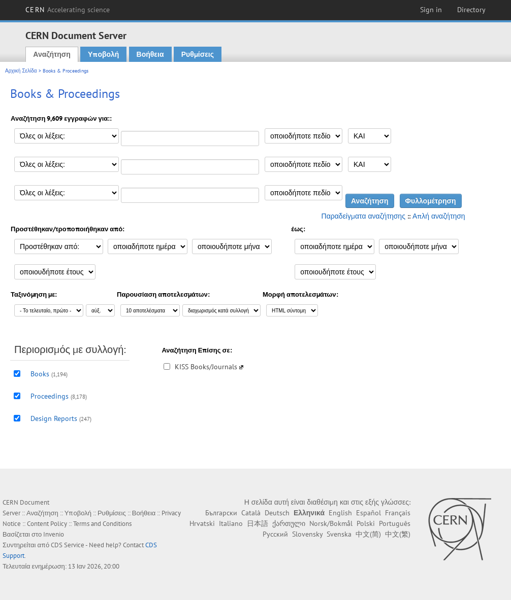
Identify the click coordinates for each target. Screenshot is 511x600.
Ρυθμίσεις (197, 54)
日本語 (257, 523)
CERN (67, 9)
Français (397, 512)
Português (394, 523)
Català (251, 512)
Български (221, 512)
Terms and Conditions (102, 523)
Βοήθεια (150, 54)
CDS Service (67, 545)
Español (368, 512)
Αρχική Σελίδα (21, 70)
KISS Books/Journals (206, 366)
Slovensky (307, 534)
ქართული (288, 523)
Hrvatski (202, 523)
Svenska (339, 534)
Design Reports (53, 418)
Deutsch (277, 512)
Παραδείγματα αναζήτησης (363, 216)
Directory (471, 9)
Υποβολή (103, 54)
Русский (275, 534)
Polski (366, 523)
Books (39, 373)
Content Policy (47, 523)
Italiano (231, 523)
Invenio (53, 534)
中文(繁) (397, 534)
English (340, 512)
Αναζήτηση (52, 54)
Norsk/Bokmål (331, 523)
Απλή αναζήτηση (438, 216)
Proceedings (49, 396)
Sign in (431, 9)
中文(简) (368, 534)
